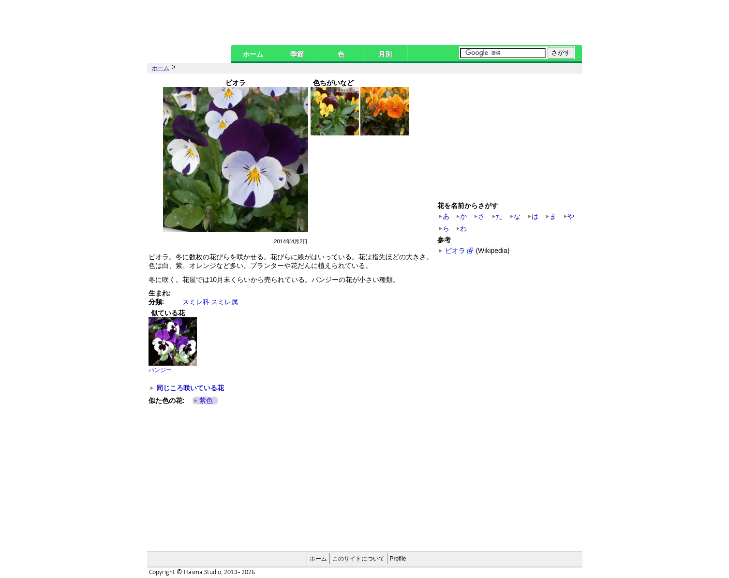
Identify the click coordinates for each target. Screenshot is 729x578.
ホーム (253, 54)
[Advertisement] (262, 478)
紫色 (206, 400)
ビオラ (455, 250)
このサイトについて (358, 558)
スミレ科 (195, 302)
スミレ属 (224, 302)
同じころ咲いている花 (190, 388)
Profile (398, 558)
